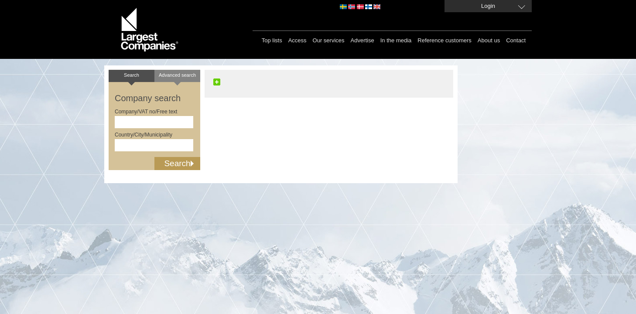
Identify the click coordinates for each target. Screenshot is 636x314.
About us (489, 40)
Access (297, 40)
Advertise (362, 40)
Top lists (272, 40)
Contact (516, 40)
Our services (329, 40)
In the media (396, 40)
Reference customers (444, 40)
